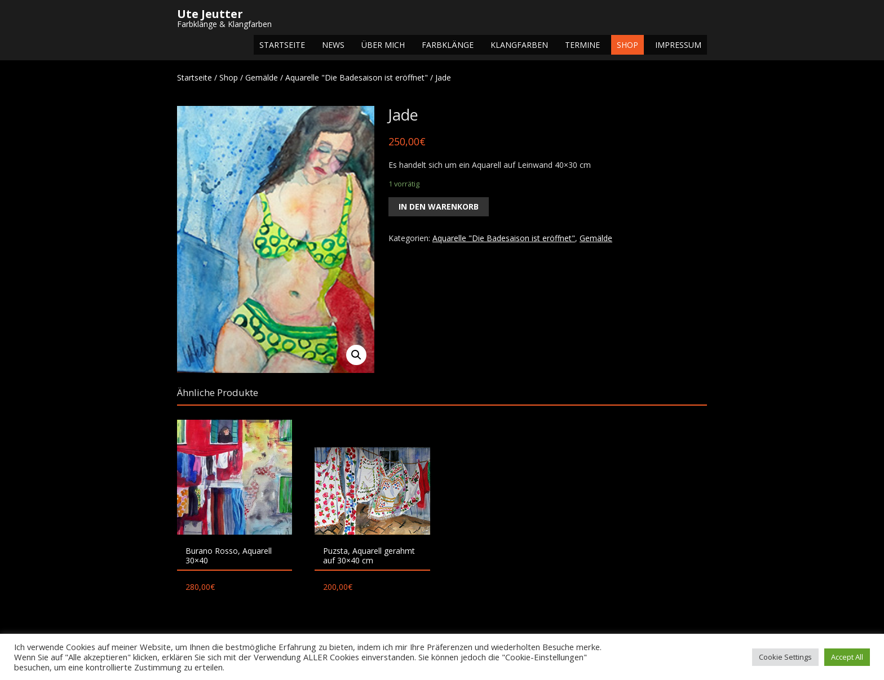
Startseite (282, 44)
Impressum (678, 44)
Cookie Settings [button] (785, 657)
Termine (582, 44)
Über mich (383, 44)
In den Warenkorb (439, 206)
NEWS (333, 44)
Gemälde (261, 77)
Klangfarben (519, 44)
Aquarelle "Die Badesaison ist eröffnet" (356, 77)
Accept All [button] (847, 657)
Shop (627, 44)
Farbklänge (448, 44)
